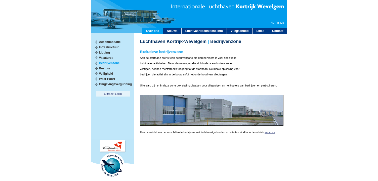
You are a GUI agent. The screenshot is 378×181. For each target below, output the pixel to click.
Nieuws (172, 31)
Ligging (104, 52)
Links (260, 31)
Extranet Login (113, 93)
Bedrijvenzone (109, 63)
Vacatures (106, 58)
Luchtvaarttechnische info (204, 31)
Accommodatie (110, 42)
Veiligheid (106, 73)
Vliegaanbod (239, 31)
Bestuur (104, 68)
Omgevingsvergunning (115, 84)
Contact (277, 31)
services (270, 132)
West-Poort (107, 79)
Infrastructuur (109, 47)
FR (277, 22)
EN (282, 22)
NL (272, 22)
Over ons (152, 31)
